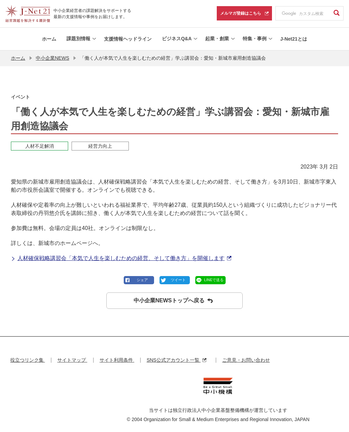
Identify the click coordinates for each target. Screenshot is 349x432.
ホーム (18, 58)
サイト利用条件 (117, 360)
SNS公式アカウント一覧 (176, 360)
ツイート (178, 280)
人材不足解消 (39, 146)
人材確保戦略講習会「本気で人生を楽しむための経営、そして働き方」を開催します (121, 258)
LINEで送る (214, 280)
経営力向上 (100, 146)
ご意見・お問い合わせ (246, 360)
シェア (142, 280)
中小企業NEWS (52, 58)
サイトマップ (72, 360)
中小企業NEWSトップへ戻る (173, 301)
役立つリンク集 (27, 360)
